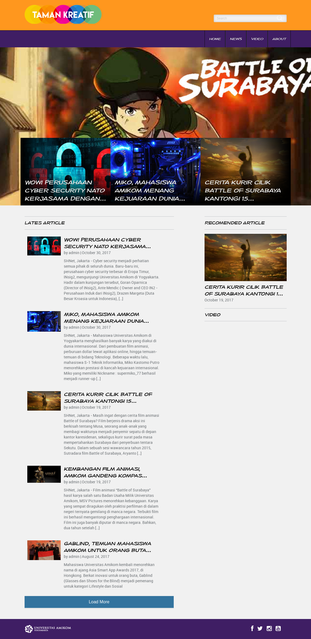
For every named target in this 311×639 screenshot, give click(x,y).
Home (215, 39)
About (279, 39)
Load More (99, 602)
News (236, 39)
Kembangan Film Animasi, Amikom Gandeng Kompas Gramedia (103, 475)
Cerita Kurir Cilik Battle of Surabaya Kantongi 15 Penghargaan (108, 401)
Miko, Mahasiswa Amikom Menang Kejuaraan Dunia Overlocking (104, 321)
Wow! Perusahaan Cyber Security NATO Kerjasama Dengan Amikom (105, 246)
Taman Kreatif (65, 15)
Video (257, 39)
